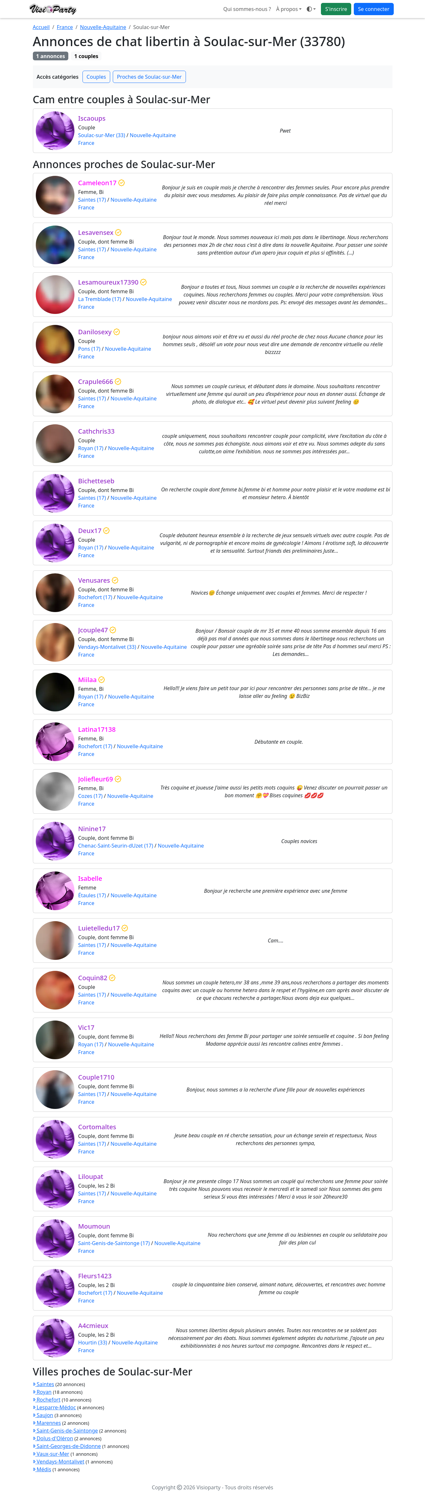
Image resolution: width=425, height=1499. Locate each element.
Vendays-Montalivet (58, 1461)
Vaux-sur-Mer (51, 1453)
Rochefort (47, 1399)
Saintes (43, 1384)
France (65, 27)
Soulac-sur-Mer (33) (101, 135)
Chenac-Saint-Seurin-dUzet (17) (115, 845)
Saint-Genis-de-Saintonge (65, 1430)
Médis (42, 1469)
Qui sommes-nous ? (247, 9)
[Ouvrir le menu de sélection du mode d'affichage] (311, 9)
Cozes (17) (90, 796)
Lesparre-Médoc (54, 1407)
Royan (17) (90, 448)
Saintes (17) (92, 199)
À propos (287, 9)
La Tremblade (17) (99, 299)
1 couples (86, 56)
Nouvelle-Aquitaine (103, 27)
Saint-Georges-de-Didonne (67, 1446)
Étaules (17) (92, 895)
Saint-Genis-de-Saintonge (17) (114, 1243)
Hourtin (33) (92, 1342)
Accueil (41, 27)
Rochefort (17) (95, 597)
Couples (96, 76)
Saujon (43, 1415)
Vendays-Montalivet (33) (107, 646)
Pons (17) (89, 348)
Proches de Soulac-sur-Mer (149, 76)
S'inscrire (336, 9)
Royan (42, 1391)
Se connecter (373, 9)
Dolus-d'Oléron (53, 1438)
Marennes (47, 1422)
